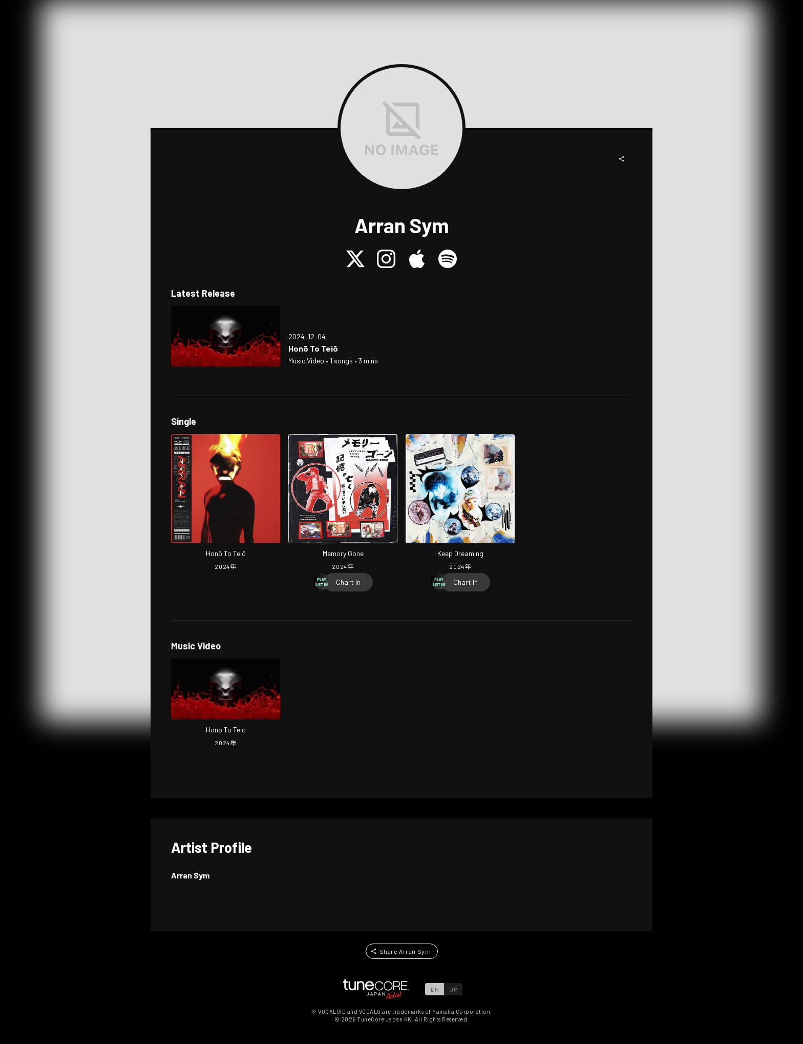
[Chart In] (348, 582)
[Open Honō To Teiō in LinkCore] (225, 336)
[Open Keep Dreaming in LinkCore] (460, 503)
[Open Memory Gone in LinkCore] (342, 503)
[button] (621, 159)
